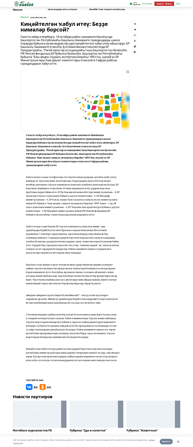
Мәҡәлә (17, 9)
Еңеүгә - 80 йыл (164, 3)
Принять (166, 441)
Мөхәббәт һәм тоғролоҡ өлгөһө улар (107, 9)
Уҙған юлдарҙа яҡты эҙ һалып (62, 9)
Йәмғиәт (25, 17)
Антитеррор (147, 4)
